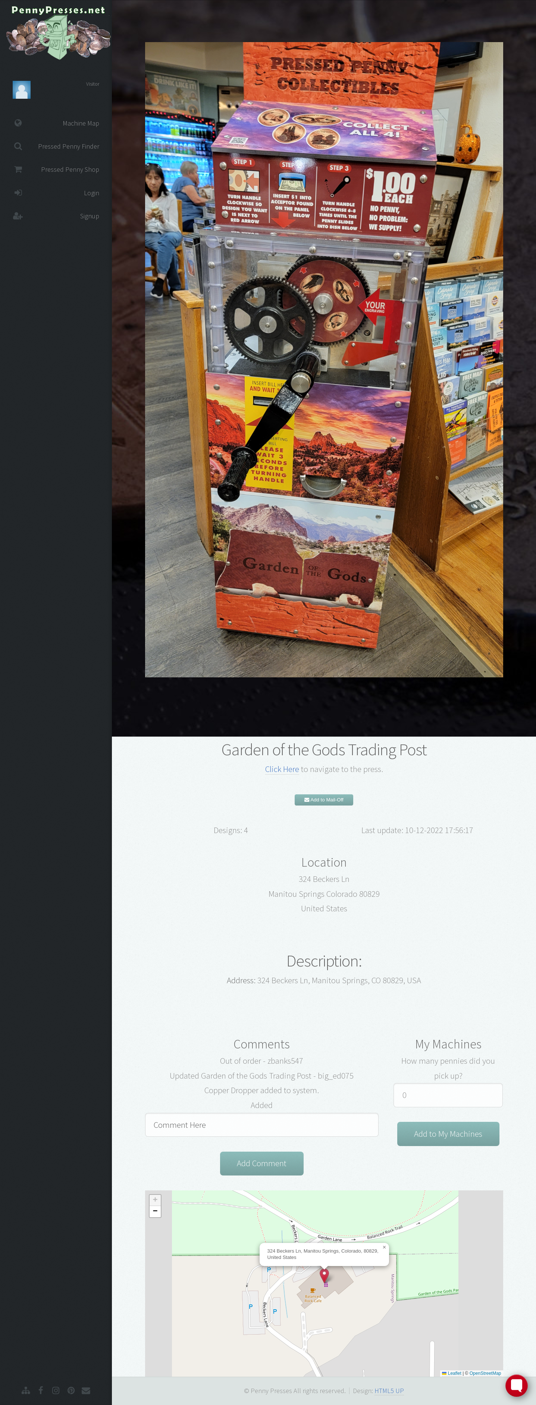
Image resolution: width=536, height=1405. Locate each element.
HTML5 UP (389, 1390)
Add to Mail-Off (324, 800)
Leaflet (451, 1373)
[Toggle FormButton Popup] (516, 1385)
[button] (324, 1276)
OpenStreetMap (485, 1373)
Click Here (282, 769)
